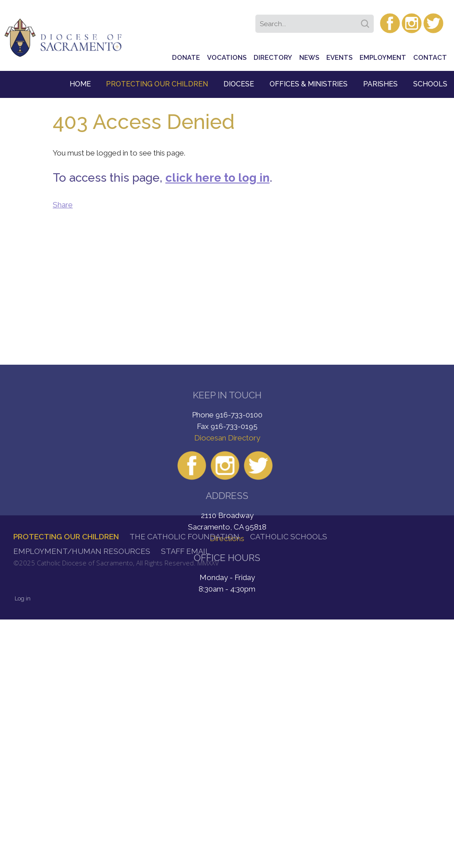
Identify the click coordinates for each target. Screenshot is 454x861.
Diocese (238, 84)
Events (339, 58)
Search (367, 21)
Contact (430, 58)
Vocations (227, 58)
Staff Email (185, 551)
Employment (383, 58)
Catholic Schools (288, 536)
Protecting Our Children (157, 84)
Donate (186, 58)
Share (63, 204)
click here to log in (217, 177)
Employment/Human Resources (81, 551)
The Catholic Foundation (184, 536)
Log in (23, 598)
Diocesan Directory (227, 437)
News (309, 58)
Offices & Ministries (309, 84)
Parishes (380, 84)
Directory (273, 58)
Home (80, 84)
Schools (430, 84)
